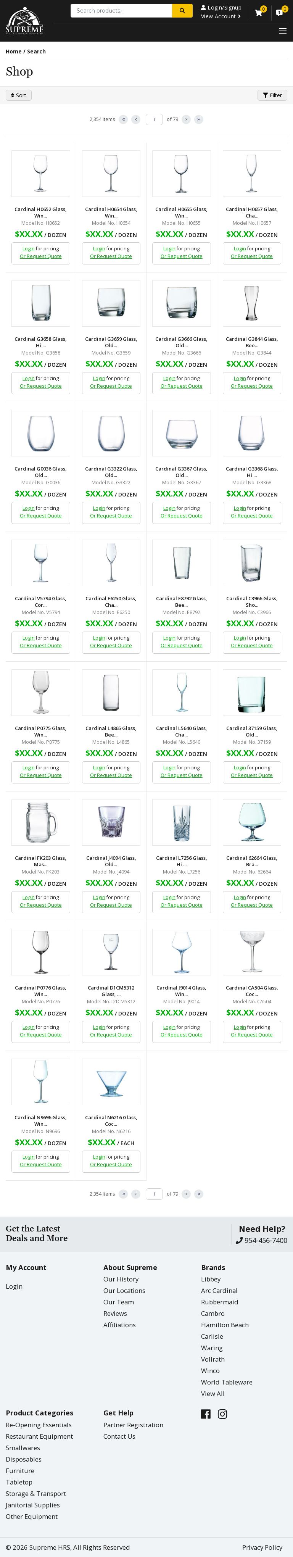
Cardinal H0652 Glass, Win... (40, 212)
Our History (120, 1279)
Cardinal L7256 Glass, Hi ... (181, 861)
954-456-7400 (261, 1240)
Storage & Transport (36, 1493)
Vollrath (213, 1359)
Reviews (115, 1313)
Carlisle (212, 1336)
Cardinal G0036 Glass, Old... (40, 472)
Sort (18, 95)
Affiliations (119, 1324)
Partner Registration (133, 1424)
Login (29, 248)
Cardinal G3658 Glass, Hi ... (40, 342)
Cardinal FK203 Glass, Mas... (40, 861)
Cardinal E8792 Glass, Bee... (181, 601)
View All (213, 1393)
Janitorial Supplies (33, 1505)
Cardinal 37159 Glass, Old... (251, 731)
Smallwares (23, 1447)
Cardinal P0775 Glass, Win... (40, 731)
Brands (213, 1267)
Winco (210, 1370)
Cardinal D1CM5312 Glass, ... (111, 991)
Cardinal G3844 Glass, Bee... (252, 342)
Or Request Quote (41, 256)
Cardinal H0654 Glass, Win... (111, 212)
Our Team (118, 1302)
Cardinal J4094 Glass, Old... (111, 861)
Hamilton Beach (225, 1324)
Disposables (24, 1459)
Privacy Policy (262, 1547)
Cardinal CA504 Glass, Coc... (252, 991)
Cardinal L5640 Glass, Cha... (181, 731)
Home (14, 51)
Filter (272, 95)
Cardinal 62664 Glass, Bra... (251, 861)
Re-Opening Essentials (39, 1424)
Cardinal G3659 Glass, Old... (111, 342)
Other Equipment (32, 1516)
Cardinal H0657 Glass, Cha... (252, 212)
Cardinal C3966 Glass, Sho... (252, 601)
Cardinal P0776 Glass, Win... (40, 991)
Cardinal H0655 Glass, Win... (181, 212)
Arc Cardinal (219, 1290)
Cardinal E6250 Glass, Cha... (111, 601)
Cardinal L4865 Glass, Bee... (111, 731)
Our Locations (124, 1290)
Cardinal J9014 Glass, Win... (181, 991)
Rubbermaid (219, 1302)
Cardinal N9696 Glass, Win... (40, 1120)
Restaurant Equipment (39, 1436)
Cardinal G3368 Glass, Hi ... (252, 472)
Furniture (20, 1470)
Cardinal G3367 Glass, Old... (181, 472)
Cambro (213, 1313)
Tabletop (19, 1482)
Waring (212, 1347)
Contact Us (119, 1436)
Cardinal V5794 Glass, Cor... (40, 601)
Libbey (211, 1279)
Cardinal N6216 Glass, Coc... (111, 1120)
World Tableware (227, 1382)
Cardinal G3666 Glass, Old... (181, 342)
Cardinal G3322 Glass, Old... (111, 472)
